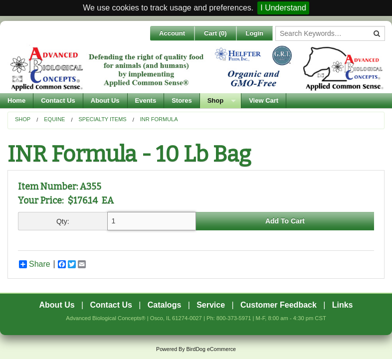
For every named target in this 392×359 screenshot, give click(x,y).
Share (34, 264)
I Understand (283, 7)
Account (172, 33)
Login (254, 33)
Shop (215, 100)
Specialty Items (103, 119)
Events (146, 100)
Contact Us (58, 100)
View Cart (263, 100)
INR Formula (159, 119)
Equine (54, 119)
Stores (182, 100)
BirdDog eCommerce (211, 349)
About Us (105, 100)
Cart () (215, 33)
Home (16, 100)
